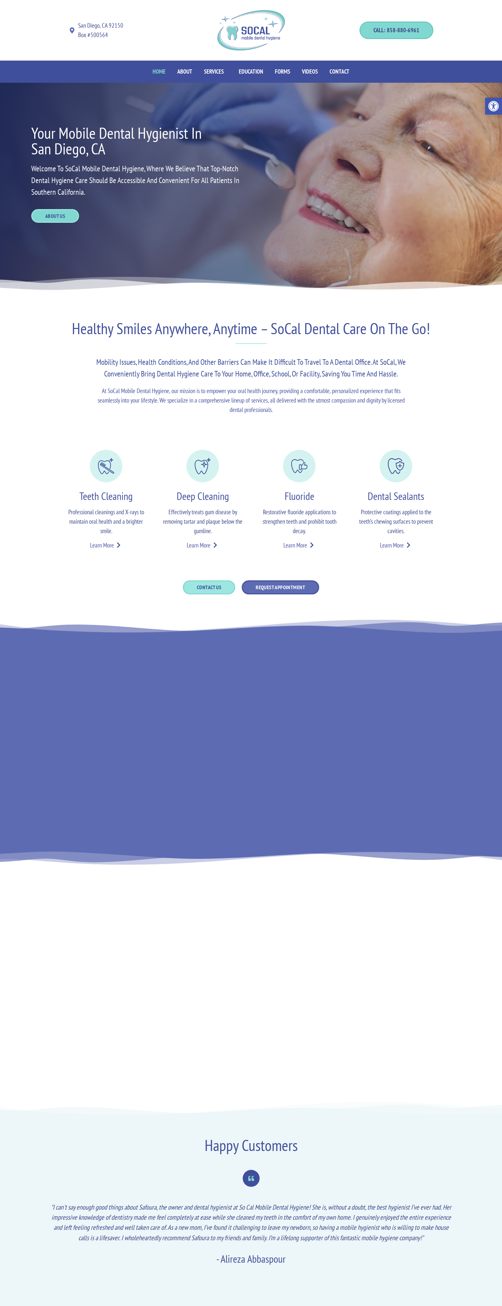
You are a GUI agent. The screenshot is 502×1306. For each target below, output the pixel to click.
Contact (339, 71)
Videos (310, 71)
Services (214, 71)
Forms (282, 71)
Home (159, 71)
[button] (215, 71)
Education (251, 71)
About (184, 71)
